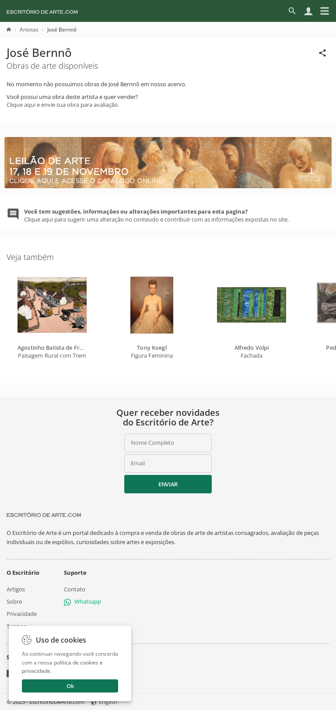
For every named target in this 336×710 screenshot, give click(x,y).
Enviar (168, 484)
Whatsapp (82, 601)
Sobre (14, 601)
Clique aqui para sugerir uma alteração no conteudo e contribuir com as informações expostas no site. (156, 215)
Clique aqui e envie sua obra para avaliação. (63, 105)
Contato (74, 589)
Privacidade (22, 614)
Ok (70, 686)
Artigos (16, 589)
